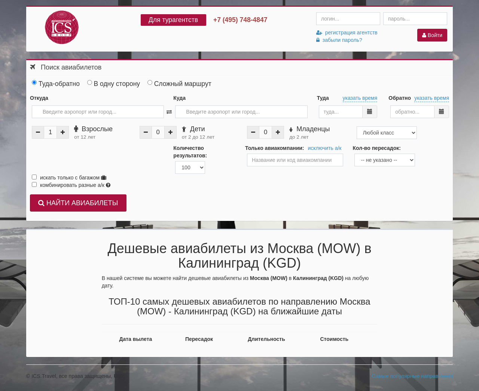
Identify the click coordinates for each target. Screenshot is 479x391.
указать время (360, 98)
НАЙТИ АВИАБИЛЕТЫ (78, 203)
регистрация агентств (347, 33)
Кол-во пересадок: (376, 148)
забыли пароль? (339, 40)
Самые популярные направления (412, 376)
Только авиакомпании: (274, 148)
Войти (432, 35)
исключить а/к (325, 148)
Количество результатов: (190, 151)
